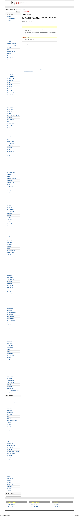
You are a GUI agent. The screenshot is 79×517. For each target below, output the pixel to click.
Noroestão (9, 246)
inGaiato (8, 184)
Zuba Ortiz (9, 490)
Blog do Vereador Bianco (11, 92)
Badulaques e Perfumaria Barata (13, 45)
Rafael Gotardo (9, 310)
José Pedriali (9, 205)
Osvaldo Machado (10, 457)
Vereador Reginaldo (10, 380)
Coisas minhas (9, 410)
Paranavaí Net (9, 281)
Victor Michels (9, 486)
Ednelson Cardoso (10, 143)
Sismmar (8, 349)
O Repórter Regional (10, 264)
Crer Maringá (9, 414)
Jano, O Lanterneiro (10, 192)
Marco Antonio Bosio (10, 439)
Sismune (8, 351)
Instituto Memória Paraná (11, 432)
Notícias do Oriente (10, 252)
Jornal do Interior (10, 201)
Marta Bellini (9, 234)
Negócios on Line (10, 447)
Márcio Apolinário (10, 443)
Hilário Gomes (9, 174)
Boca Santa (9, 105)
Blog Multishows (10, 404)
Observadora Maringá (35, 506)
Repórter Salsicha (10, 314)
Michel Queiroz (9, 240)
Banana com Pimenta (11, 51)
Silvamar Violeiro (10, 347)
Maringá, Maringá (10, 229)
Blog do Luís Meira (10, 78)
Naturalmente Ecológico (11, 445)
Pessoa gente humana (11, 461)
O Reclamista (9, 262)
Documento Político (10, 141)
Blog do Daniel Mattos (11, 68)
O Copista (8, 256)
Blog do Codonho (10, 63)
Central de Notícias (10, 119)
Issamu (8, 188)
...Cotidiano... (9, 16)
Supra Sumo (9, 359)
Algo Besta (9, 41)
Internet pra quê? (10, 186)
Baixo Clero (9, 49)
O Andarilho (9, 254)
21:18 (28, 37)
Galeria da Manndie (11, 504)
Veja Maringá (9, 378)
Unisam (8, 372)
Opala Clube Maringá (11, 453)
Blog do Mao (9, 82)
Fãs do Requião (10, 159)
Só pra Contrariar (10, 361)
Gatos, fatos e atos (10, 428)
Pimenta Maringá (10, 465)
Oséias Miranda (10, 277)
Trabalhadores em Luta (11, 363)
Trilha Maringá (9, 365)
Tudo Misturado (9, 370)
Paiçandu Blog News (10, 279)
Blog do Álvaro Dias (10, 94)
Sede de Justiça (10, 339)
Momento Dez (9, 242)
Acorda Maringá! (10, 35)
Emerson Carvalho (10, 151)
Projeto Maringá (10, 304)
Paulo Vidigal (9, 283)
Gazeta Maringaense (10, 163)
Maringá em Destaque (11, 227)
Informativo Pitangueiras (11, 178)
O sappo (8, 267)
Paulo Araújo (9, 459)
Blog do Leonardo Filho (11, 76)
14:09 (29, 21)
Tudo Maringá (9, 367)
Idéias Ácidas (9, 430)
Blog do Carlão (9, 61)
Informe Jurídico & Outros (11, 180)
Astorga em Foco (10, 399)
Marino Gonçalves (10, 231)
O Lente (8, 258)
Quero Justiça (9, 306)
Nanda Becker (9, 244)
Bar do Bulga (9, 53)
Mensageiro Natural (10, 236)
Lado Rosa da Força (10, 435)
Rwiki (8, 472)
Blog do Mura (9, 86)
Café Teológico (9, 111)
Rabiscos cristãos (10, 308)
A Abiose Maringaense (11, 18)
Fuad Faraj (9, 422)
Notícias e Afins (10, 449)
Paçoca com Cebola (10, 287)
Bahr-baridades (9, 47)
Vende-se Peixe (10, 484)
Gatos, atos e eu (10, 161)
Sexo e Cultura (9, 343)
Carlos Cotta (9, 113)
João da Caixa (9, 207)
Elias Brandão (9, 147)
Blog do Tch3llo (9, 90)
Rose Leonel (9, 330)
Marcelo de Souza (10, 223)
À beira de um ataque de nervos (12, 390)
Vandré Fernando (10, 376)
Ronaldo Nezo (9, 326)
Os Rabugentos (10, 455)
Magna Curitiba (9, 219)
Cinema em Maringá (10, 123)
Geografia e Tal (9, 166)
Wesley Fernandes (10, 382)
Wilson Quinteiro (10, 388)
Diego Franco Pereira (11, 133)
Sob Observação (10, 353)
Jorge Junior (9, 196)
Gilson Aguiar (9, 168)
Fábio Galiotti (9, 424)
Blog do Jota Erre (10, 74)
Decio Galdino (9, 131)
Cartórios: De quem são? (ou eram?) (13, 115)
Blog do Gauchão (10, 72)
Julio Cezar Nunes (10, 209)
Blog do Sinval (9, 88)
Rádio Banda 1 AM (10, 332)
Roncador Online (10, 328)
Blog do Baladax (10, 59)
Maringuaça (9, 225)
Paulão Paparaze (10, 285)
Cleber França (9, 127)
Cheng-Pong (9, 121)
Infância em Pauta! (10, 182)
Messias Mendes (10, 238)
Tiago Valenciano (10, 478)
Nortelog (8, 248)
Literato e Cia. (9, 215)
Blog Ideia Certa (10, 96)
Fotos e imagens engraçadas (12, 420)
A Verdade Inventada (10, 28)
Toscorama (9, 480)
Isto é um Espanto (10, 190)
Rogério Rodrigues (10, 324)
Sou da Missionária (10, 355)
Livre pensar (26, 11)
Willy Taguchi (9, 386)
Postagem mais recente (25, 69)
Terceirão (8, 476)
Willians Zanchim (10, 384)
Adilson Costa (9, 37)
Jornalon (8, 203)
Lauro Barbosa (9, 213)
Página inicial (40, 69)
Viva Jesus (9, 488)
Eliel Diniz (8, 149)
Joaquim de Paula (10, 194)
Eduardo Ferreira (10, 145)
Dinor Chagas (9, 136)
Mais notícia (9, 221)
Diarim (8, 416)
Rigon (8, 322)
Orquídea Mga (9, 275)
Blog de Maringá (10, 57)
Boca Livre (9, 103)
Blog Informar (9, 98)
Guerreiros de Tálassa (11, 172)
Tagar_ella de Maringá (11, 474)
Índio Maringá (9, 392)
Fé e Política (9, 426)
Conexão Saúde (10, 412)
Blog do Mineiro (10, 84)
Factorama (9, 153)
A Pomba (8, 24)
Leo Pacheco (9, 437)
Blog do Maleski (10, 80)
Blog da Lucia (9, 55)
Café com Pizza (10, 109)
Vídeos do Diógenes (34, 504)
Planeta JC (9, 291)
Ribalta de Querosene (11, 320)
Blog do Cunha (9, 65)
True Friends (9, 482)
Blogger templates (4, 515)
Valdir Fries (9, 374)
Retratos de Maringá (10, 318)
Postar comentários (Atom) (28, 71)
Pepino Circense (10, 289)
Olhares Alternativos (10, 271)
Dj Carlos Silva (9, 418)
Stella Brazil (9, 357)
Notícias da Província (11, 250)
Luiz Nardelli (9, 217)
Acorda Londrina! (10, 32)
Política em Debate (10, 293)
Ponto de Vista (9, 295)
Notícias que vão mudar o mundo (13, 451)
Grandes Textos (10, 170)
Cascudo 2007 (9, 408)
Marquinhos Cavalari (10, 441)
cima (78, 515)
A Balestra (9, 20)
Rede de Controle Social (11, 312)
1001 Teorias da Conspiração (12, 397)
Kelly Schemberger (10, 211)
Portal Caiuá (9, 297)
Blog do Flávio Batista (11, 70)
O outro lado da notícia (11, 260)
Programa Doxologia (10, 302)
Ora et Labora (9, 273)
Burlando (8, 406)
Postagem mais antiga (53, 69)
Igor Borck (9, 176)
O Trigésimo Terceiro (10, 269)
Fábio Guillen (9, 157)
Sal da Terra (9, 337)
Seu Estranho (9, 341)
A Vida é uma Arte (10, 30)
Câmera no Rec (10, 129)
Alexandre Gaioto (10, 39)
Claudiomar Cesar (10, 125)
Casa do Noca (9, 117)
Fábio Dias (9, 155)
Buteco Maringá (10, 107)
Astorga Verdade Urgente (11, 43)
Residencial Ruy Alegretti (11, 470)
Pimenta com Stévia (10, 463)
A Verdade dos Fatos (10, 26)
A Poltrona (9, 22)
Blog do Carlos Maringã (11, 402)
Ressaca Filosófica (10, 316)
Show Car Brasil (10, 345)
